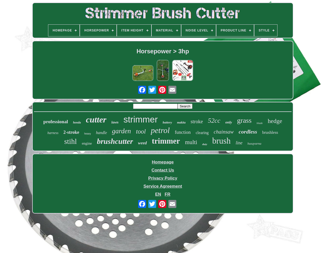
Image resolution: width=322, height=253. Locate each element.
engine (87, 143)
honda (77, 122)
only (228, 122)
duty (204, 144)
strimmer (141, 119)
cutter (96, 119)
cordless (248, 132)
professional (55, 121)
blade (260, 122)
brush (221, 140)
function (183, 132)
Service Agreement (162, 186)
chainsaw (224, 132)
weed (142, 143)
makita (181, 122)
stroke (197, 121)
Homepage (163, 162)
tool (141, 131)
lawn (114, 122)
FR (168, 194)
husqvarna (254, 143)
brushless (270, 132)
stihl (70, 141)
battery (167, 122)
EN (158, 194)
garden (121, 131)
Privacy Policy (162, 178)
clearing (202, 133)
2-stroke (71, 132)
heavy (87, 133)
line (239, 142)
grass (244, 120)
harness (53, 133)
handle (101, 133)
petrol (160, 130)
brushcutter (115, 141)
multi (191, 142)
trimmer (166, 141)
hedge (275, 121)
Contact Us (162, 170)
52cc (214, 120)
